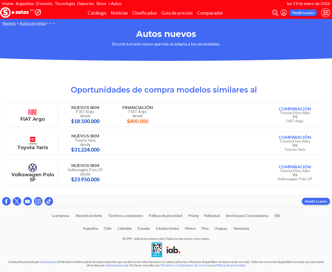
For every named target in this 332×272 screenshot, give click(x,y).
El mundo (44, 3)
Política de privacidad (230, 265)
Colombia (124, 228)
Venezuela (241, 228)
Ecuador (144, 228)
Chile (107, 228)
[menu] (325, 12)
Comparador (210, 13)
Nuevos (9, 23)
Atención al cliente (88, 216)
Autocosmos (48, 261)
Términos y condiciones (125, 216)
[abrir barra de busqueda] (275, 13)
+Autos (115, 3)
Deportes (85, 3)
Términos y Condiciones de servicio (184, 265)
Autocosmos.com (116, 265)
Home (8, 3)
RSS (277, 216)
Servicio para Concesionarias (247, 216)
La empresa (60, 216)
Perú (205, 228)
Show (101, 3)
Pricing (193, 216)
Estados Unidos (167, 228)
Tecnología (65, 3)
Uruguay (220, 228)
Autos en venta (33, 23)
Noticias (119, 13)
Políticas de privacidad (165, 216)
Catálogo (97, 13)
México (190, 228)
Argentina (25, 3)
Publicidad (212, 216)
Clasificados (144, 13)
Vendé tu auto (303, 13)
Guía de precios (177, 13)
